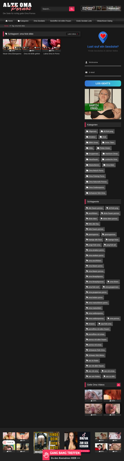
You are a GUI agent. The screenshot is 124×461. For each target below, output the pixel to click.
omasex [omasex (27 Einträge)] (92, 319)
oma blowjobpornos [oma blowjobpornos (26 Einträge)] (96, 277)
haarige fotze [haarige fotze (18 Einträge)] (113, 235)
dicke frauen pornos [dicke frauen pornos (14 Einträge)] (111, 209)
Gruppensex (93, 152)
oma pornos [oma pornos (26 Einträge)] (114, 314)
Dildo (91, 147)
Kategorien (24, 21)
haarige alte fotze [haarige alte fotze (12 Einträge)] (95, 235)
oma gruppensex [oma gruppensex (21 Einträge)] (111, 283)
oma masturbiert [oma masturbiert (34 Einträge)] (95, 304)
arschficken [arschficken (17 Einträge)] (93, 209)
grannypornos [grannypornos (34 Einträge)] (110, 230)
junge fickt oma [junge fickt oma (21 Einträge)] (94, 241)
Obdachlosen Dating (104, 21)
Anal (104, 136)
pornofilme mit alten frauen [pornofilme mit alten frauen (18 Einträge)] (99, 325)
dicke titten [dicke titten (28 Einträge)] (93, 214)
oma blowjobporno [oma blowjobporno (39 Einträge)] (96, 272)
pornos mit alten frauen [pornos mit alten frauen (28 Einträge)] (97, 335)
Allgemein (93, 131)
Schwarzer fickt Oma (97, 189)
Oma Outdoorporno (96, 184)
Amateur (92, 136)
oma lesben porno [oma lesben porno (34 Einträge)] (95, 293)
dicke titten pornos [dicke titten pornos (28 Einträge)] (110, 214)
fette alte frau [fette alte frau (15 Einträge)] (94, 220)
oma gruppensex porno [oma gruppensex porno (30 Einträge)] (97, 288)
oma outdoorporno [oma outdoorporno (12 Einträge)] (96, 309)
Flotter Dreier (105, 147)
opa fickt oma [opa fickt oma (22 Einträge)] (106, 319)
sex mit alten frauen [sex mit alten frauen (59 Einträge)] (96, 362)
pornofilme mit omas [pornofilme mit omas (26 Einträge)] (96, 330)
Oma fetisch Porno (96, 168)
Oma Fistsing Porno (96, 173)
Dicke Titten (109, 142)
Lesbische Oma (111, 157)
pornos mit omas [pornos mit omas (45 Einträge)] (95, 340)
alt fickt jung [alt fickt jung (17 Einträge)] (113, 204)
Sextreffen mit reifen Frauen (60, 21)
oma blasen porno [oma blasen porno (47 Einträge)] (95, 262)
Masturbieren (94, 163)
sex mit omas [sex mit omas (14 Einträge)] (109, 367)
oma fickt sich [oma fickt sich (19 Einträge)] (94, 283)
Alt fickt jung (108, 131)
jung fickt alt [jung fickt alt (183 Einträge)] (111, 241)
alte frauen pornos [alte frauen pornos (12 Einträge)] (96, 204)
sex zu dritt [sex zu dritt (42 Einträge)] (110, 372)
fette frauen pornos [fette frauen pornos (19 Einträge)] (96, 225)
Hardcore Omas (111, 152)
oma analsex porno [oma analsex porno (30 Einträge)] (96, 251)
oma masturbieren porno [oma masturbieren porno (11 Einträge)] (98, 298)
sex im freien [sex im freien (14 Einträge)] (93, 356)
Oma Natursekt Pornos (98, 178)
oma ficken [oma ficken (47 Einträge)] (114, 277)
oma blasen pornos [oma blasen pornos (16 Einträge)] (96, 267)
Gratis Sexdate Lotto (84, 21)
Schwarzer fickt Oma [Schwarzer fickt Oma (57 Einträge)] (97, 346)
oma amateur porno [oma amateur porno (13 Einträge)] (96, 246)
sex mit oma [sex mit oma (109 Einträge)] (93, 367)
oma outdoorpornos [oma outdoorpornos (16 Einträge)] (96, 314)
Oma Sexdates (39, 21)
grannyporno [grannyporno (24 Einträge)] (93, 230)
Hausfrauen (93, 157)
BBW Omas (93, 142)
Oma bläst (110, 163)
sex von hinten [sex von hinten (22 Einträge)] (94, 372)
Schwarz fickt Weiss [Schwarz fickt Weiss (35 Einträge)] (96, 351)
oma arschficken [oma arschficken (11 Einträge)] (95, 256)
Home (10, 21)
